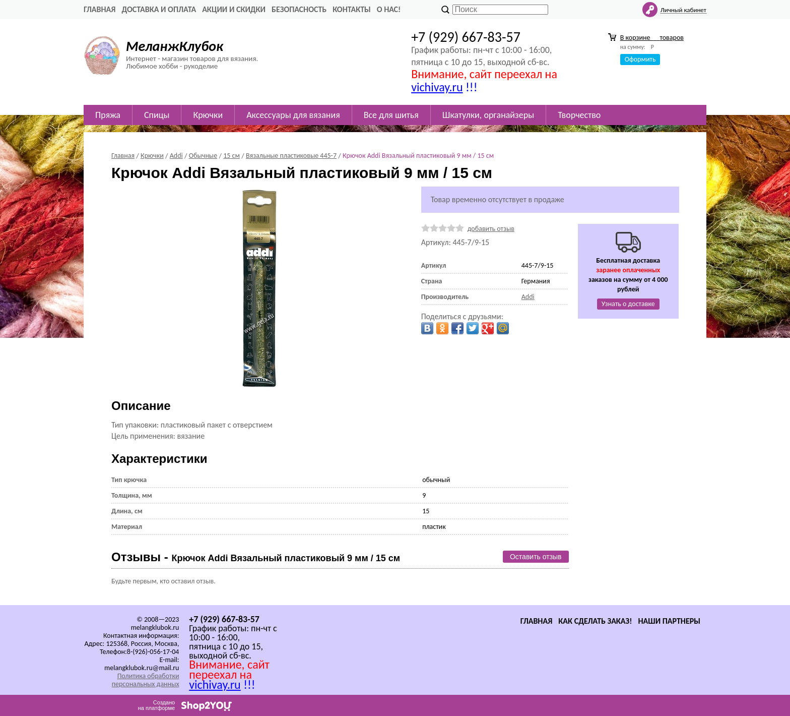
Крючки (208, 115)
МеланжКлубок (174, 46)
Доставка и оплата (158, 9)
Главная (99, 9)
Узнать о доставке (628, 304)
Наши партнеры (669, 621)
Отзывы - (255, 557)
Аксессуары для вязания (293, 115)
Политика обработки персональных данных (145, 680)
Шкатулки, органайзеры (488, 115)
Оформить (640, 59)
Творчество (579, 115)
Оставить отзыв (536, 557)
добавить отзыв (491, 228)
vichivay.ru (437, 87)
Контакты (352, 9)
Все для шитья (391, 115)
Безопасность (299, 9)
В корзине (652, 37)
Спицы (156, 115)
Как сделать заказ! (595, 621)
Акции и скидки (234, 9)
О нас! (389, 9)
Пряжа (107, 115)
